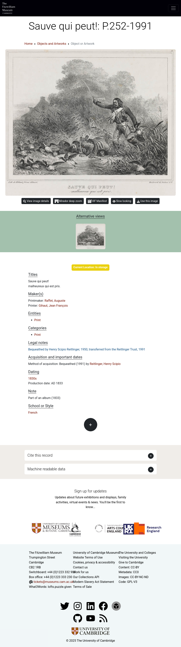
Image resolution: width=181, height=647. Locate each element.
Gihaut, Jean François (53, 305)
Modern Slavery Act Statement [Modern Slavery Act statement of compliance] (93, 582)
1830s (32, 378)
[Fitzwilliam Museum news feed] (103, 618)
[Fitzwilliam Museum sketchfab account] (116, 606)
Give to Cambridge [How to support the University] (131, 562)
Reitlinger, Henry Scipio (105, 364)
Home (29, 43)
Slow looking (122, 201)
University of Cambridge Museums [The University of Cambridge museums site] (96, 552)
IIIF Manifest (97, 201)
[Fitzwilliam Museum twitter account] (65, 606)
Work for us (81, 572)
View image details (36, 201)
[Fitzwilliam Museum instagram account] (78, 606)
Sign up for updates (90, 491)
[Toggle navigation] (173, 8)
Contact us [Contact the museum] (80, 567)
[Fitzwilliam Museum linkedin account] (103, 606)
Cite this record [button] (40, 455)
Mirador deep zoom (68, 201)
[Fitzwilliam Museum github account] (78, 618)
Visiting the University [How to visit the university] (133, 557)
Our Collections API (86, 577)
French (32, 412)
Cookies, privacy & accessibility (94, 562)
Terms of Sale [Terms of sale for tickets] (82, 587)
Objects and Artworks (51, 43)
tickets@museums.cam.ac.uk (53, 582)
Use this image (147, 201)
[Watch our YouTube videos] (91, 618)
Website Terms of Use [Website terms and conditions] (88, 557)
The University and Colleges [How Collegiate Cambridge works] (137, 552)
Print (37, 320)
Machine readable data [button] (46, 469)
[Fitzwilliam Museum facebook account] (91, 606)
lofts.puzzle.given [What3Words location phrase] (59, 587)
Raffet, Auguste (54, 300)
